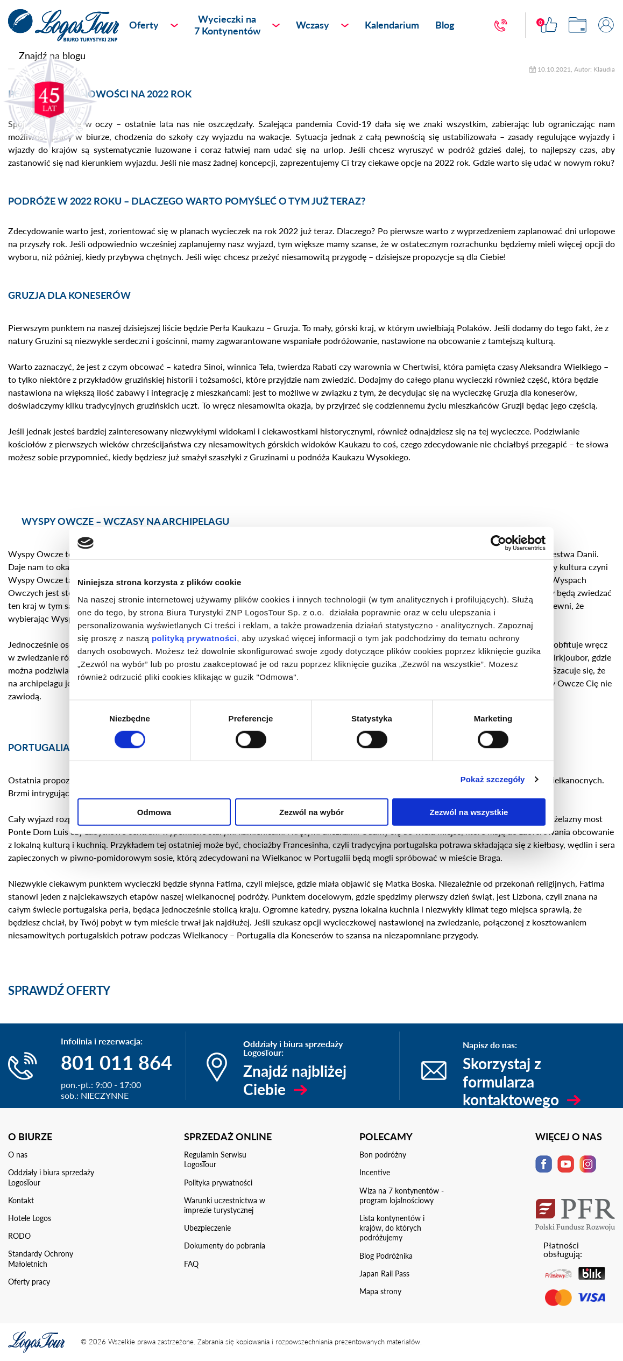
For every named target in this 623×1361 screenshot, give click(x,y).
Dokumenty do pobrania (224, 1245)
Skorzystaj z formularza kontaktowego (511, 1081)
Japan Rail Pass (384, 1273)
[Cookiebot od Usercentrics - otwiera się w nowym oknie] (498, 543)
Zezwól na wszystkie (469, 811)
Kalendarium (392, 25)
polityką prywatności (194, 637)
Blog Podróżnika (386, 1255)
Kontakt (21, 1200)
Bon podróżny (382, 1154)
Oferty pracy (29, 1281)
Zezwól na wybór (311, 811)
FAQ (191, 1263)
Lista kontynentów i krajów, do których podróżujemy (391, 1227)
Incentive (374, 1172)
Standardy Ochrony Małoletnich (40, 1258)
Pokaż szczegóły (493, 779)
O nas (17, 1154)
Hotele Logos (29, 1218)
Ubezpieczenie (207, 1227)
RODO (19, 1235)
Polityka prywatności (218, 1182)
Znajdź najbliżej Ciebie (294, 1080)
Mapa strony (380, 1291)
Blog (445, 25)
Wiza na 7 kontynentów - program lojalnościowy (401, 1195)
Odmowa (154, 811)
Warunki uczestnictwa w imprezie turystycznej (224, 1205)
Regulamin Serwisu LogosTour (215, 1159)
